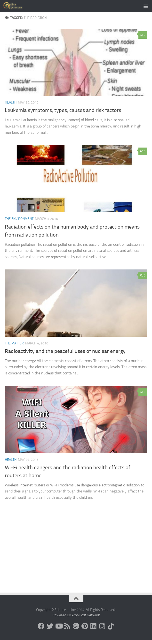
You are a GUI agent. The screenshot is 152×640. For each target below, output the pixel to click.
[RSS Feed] (67, 626)
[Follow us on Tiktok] (111, 626)
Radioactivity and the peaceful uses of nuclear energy (65, 351)
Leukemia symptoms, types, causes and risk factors (63, 110)
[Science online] (41, 626)
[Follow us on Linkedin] (93, 626)
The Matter (14, 343)
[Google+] (76, 626)
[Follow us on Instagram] (102, 626)
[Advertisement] (76, 556)
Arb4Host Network (86, 615)
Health (10, 102)
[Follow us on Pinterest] (84, 626)
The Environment (19, 219)
